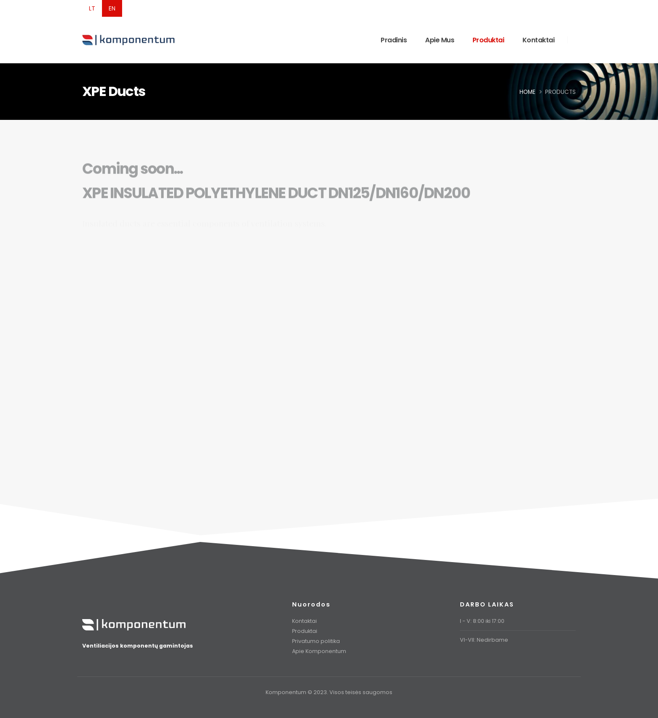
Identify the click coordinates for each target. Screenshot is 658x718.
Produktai (488, 40)
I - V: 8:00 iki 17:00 (482, 621)
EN (112, 8)
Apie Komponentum (319, 651)
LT (92, 8)
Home (527, 92)
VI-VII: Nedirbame (484, 639)
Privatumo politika (316, 641)
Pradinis (394, 40)
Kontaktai (538, 40)
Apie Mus (439, 40)
